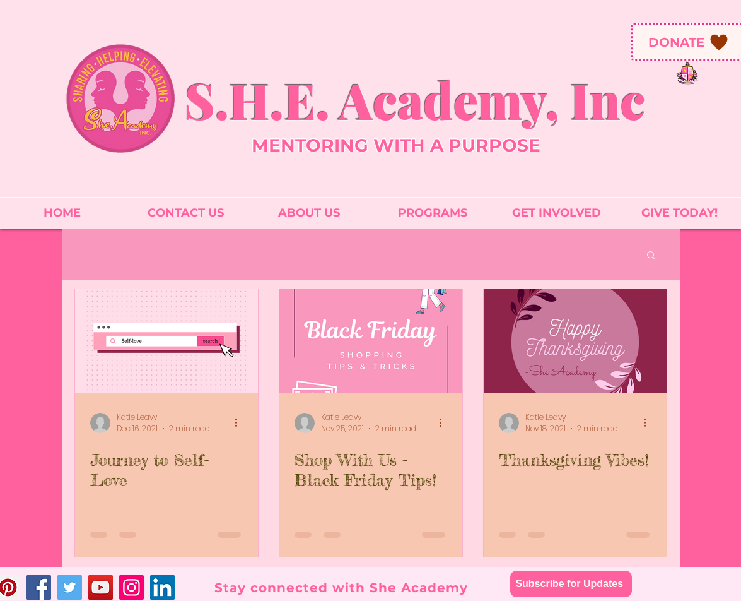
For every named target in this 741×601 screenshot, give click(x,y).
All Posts (114, 255)
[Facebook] (38, 587)
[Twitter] (69, 587)
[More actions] (240, 423)
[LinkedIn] (162, 587)
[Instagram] (131, 587)
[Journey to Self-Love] (166, 341)
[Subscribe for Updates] (571, 584)
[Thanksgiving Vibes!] (575, 341)
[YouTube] (100, 587)
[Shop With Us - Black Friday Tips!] (370, 341)
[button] (651, 256)
